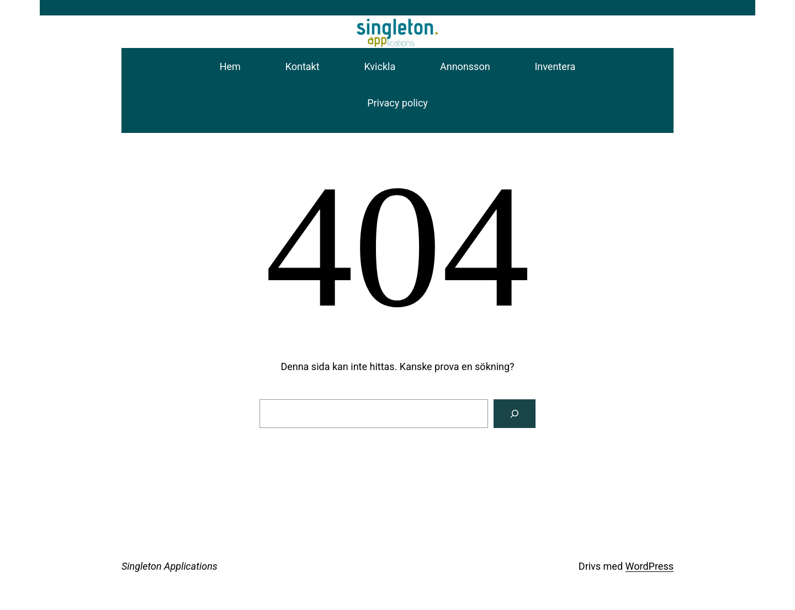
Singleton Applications (169, 566)
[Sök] (515, 413)
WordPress (650, 566)
